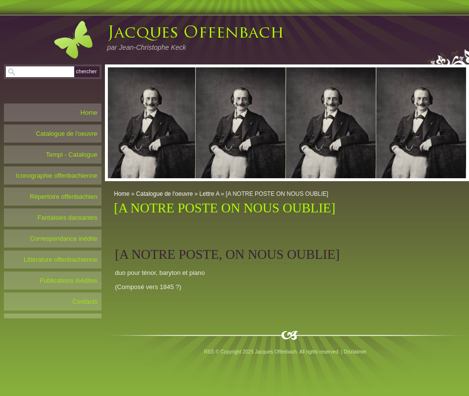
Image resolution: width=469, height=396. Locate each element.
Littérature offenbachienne (61, 259)
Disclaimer (355, 351)
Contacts (84, 301)
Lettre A (210, 193)
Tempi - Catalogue (72, 154)
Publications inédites (69, 280)
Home (122, 193)
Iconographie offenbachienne (56, 175)
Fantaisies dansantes (68, 217)
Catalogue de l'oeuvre (164, 193)
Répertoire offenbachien (64, 196)
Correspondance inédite (63, 238)
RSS (209, 351)
